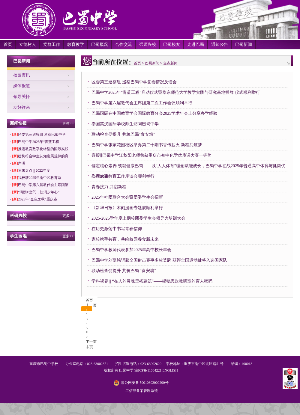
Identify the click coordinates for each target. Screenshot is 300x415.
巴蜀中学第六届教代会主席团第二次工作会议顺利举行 (142, 103)
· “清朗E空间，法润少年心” (34, 192)
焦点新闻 (170, 63)
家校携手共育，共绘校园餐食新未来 (125, 239)
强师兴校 (147, 44)
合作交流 (123, 44)
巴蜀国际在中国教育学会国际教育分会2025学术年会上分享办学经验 (155, 113)
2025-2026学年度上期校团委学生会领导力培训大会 (138, 218)
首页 (8, 44)
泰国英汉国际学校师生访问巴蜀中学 (125, 124)
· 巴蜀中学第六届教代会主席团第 (39, 185)
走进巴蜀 (195, 44)
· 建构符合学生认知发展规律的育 (39, 156)
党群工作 (51, 44)
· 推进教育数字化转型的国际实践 (39, 149)
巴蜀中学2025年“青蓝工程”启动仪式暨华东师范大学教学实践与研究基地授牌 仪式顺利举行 (176, 92)
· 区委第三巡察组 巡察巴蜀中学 (38, 134)
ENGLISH (170, 370)
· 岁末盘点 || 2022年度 (30, 170)
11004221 (154, 370)
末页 (89, 347)
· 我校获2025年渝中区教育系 (35, 178)
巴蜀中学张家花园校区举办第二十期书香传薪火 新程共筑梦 (147, 145)
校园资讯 (21, 75)
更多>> (68, 123)
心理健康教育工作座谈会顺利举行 (123, 176)
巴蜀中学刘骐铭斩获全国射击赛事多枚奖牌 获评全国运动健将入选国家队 (159, 260)
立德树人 (27, 44)
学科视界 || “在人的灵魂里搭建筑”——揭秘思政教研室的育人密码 (152, 281)
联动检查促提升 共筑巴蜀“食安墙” (123, 134)
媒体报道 (21, 86)
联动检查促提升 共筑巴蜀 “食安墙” (124, 270)
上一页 (91, 305)
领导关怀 (21, 96)
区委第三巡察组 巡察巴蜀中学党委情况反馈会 (134, 82)
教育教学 (75, 44)
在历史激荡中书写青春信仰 (117, 229)
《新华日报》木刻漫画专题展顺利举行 (127, 208)
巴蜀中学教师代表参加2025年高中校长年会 (131, 250)
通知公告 (219, 44)
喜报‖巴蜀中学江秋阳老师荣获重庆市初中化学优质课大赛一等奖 (152, 155)
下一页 (91, 342)
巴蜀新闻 (243, 44)
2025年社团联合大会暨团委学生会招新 (127, 197)
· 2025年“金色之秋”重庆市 (33, 199)
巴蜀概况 (99, 44)
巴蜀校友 (171, 44)
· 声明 (17, 163)
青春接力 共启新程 (109, 187)
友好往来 (21, 107)
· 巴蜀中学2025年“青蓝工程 (34, 142)
